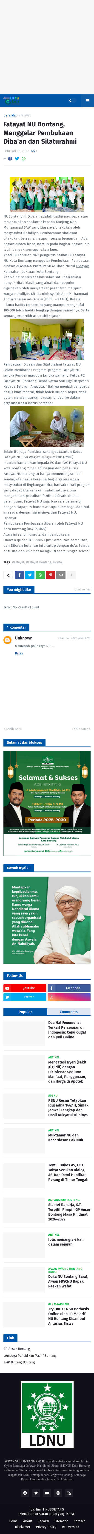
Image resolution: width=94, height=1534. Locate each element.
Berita (57, 562)
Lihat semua (82, 589)
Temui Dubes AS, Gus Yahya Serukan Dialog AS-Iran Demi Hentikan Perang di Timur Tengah (68, 1172)
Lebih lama (80, 729)
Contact (79, 1521)
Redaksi (43, 1521)
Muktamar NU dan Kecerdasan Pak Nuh (65, 1137)
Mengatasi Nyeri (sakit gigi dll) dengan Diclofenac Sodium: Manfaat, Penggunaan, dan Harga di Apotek (67, 1072)
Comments (69, 1012)
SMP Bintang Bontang (19, 1362)
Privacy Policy (46, 1527)
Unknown (23, 638)
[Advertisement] (47, 47)
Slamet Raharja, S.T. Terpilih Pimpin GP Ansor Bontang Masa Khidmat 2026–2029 (69, 1212)
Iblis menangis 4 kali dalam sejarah (66, 1241)
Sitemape (61, 1521)
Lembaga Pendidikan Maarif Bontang (30, 1356)
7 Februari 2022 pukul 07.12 (74, 638)
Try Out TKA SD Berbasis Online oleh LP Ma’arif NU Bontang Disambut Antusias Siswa (68, 1316)
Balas (19, 653)
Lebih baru (14, 729)
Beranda (9, 115)
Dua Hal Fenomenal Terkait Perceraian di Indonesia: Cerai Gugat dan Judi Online (67, 1029)
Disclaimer (22, 1527)
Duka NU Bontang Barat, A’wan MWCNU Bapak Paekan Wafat (68, 1281)
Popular (25, 1012)
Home (13, 1521)
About (27, 1521)
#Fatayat (24, 115)
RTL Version (70, 1527)
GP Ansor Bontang (16, 1349)
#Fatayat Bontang (38, 562)
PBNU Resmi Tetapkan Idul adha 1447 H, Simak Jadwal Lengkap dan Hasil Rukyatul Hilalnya (68, 1107)
